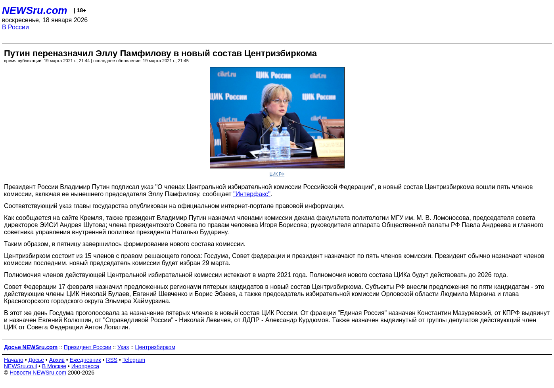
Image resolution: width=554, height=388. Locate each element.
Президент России (87, 347)
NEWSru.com (34, 10)
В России (15, 27)
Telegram (134, 360)
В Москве (54, 366)
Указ (123, 347)
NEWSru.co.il (20, 366)
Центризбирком (155, 347)
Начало (13, 360)
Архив (57, 360)
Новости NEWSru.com (38, 372)
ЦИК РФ (277, 174)
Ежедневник (85, 360)
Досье (36, 360)
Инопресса (85, 366)
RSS (111, 360)
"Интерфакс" (251, 194)
